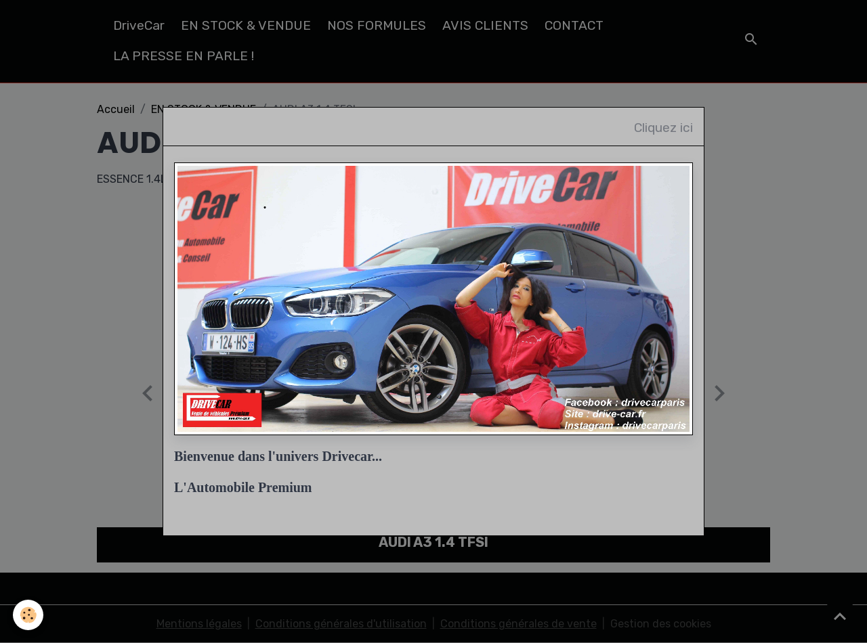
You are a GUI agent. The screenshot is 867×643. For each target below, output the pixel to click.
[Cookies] (29, 615)
